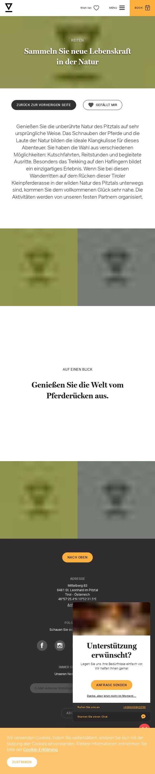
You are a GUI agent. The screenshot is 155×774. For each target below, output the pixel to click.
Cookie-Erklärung (40, 749)
